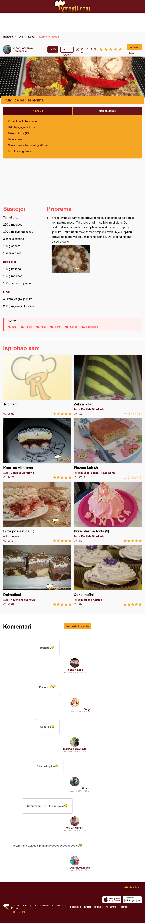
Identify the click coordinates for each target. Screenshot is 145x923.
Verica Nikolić (74, 827)
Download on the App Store (111, 899)
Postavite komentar (78, 626)
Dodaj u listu (133, 47)
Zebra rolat (108, 385)
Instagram (110, 907)
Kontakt (15, 908)
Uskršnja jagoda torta (21, 127)
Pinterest (123, 907)
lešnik (58, 326)
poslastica (92, 326)
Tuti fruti (37, 385)
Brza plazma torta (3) (108, 512)
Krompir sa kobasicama (22, 121)
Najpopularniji (107, 110)
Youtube (98, 907)
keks (43, 326)
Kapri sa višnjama (37, 448)
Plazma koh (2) (108, 448)
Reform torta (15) (18, 133)
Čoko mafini (108, 575)
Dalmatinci (37, 575)
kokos (28, 326)
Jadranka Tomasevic (23, 49)
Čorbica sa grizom (19, 151)
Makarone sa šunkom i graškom (28, 145)
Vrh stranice (131, 887)
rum (14, 326)
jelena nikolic (75, 669)
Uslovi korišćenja (47, 905)
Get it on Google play (132, 899)
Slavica (86, 788)
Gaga (87, 709)
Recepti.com (72, 6)
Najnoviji (38, 110)
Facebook (75, 907)
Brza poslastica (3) (37, 512)
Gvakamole (15, 139)
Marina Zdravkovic (74, 748)
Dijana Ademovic (80, 867)
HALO (24, 912)
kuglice (73, 326)
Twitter (87, 907)
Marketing (61, 905)
